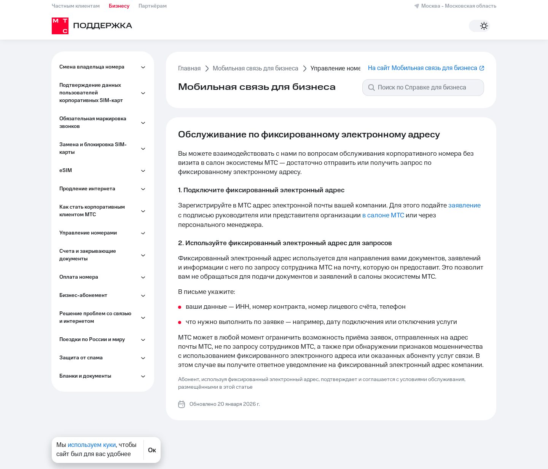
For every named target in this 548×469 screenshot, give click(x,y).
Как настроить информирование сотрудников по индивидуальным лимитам (104, 203)
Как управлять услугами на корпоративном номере (99, 299)
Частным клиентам (76, 6)
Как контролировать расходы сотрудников (102, 177)
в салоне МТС (383, 215)
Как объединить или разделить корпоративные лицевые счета (104, 253)
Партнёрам (153, 6)
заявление (464, 205)
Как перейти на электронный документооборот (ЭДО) (101, 230)
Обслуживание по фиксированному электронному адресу (93, 127)
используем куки (92, 445)
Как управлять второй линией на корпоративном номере (106, 276)
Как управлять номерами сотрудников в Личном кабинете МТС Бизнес (97, 97)
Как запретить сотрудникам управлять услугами (100, 154)
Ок (152, 450)
